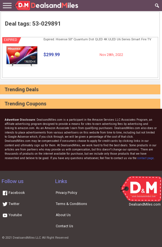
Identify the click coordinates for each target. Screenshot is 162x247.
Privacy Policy (66, 193)
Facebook (13, 193)
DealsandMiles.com (145, 204)
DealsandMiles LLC (27, 237)
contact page (145, 158)
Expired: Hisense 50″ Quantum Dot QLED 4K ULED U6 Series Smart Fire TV (97, 39)
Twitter (10, 204)
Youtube (12, 215)
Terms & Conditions (71, 204)
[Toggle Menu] (7, 5)
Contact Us (64, 226)
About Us (63, 215)
